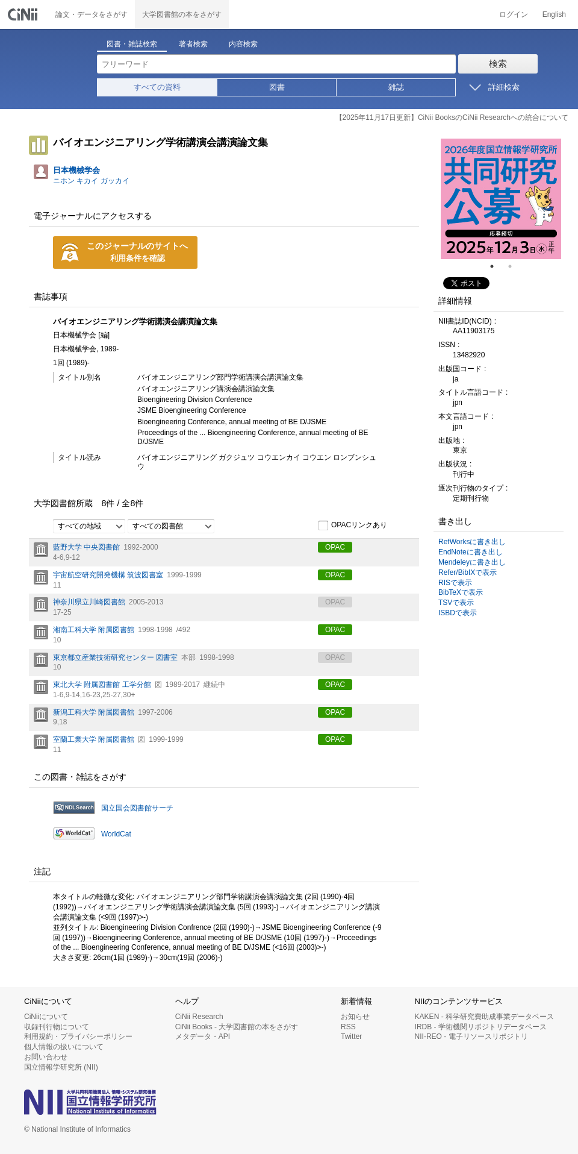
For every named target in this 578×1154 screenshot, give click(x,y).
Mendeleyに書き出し (472, 562)
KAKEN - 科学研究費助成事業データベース (484, 1016)
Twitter (351, 1036)
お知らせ (355, 1016)
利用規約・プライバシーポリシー (78, 1036)
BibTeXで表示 (460, 592)
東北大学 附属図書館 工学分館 (102, 684)
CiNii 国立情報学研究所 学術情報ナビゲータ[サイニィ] (24, 14)
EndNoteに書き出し (470, 552)
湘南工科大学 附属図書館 (93, 630)
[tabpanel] (501, 199)
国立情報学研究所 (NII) (61, 1067)
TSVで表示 (456, 602)
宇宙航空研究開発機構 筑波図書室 (108, 575)
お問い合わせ (45, 1057)
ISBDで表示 (457, 613)
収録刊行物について (56, 1027)
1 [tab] (497, 266)
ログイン (513, 14)
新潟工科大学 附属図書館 (93, 712)
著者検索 (193, 44)
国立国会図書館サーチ (137, 808)
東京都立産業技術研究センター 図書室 (115, 657)
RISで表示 (455, 583)
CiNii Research (199, 1016)
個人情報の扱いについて (64, 1047)
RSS (348, 1027)
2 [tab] (515, 266)
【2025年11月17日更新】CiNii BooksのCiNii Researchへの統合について (451, 117)
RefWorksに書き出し (472, 542)
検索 (498, 63)
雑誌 (396, 87)
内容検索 (243, 44)
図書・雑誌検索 (132, 44)
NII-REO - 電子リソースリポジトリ (471, 1036)
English (554, 14)
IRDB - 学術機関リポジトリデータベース (481, 1027)
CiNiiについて (46, 1016)
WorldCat (116, 834)
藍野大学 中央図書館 (86, 547)
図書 (277, 87)
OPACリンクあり (352, 525)
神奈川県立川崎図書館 (89, 602)
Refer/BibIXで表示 (467, 572)
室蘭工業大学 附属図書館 (93, 739)
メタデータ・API (202, 1036)
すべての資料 (157, 87)
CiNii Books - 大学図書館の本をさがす (237, 1027)
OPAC (335, 547)
